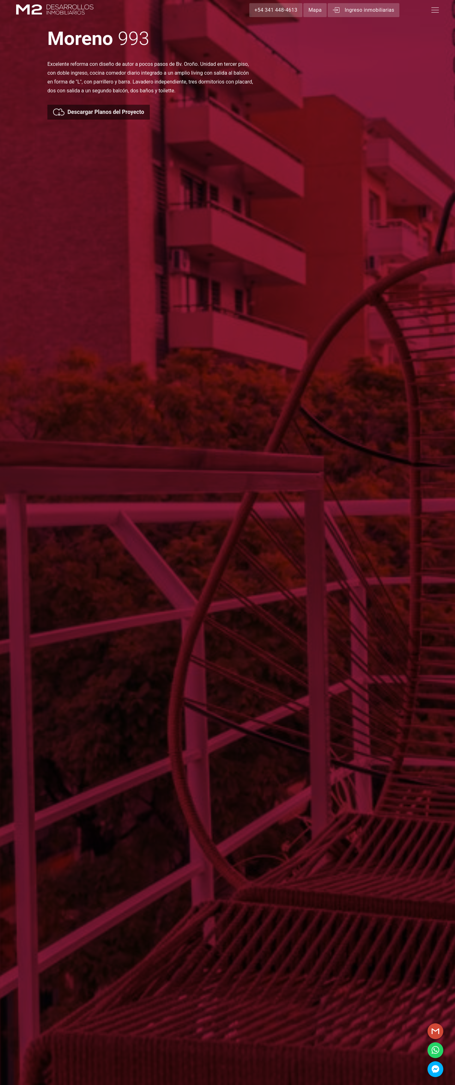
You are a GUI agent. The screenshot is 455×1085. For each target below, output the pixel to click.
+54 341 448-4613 (275, 10)
